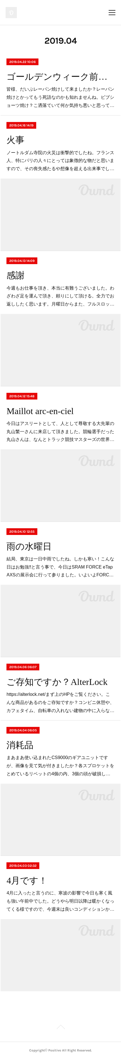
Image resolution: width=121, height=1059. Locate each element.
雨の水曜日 (29, 546)
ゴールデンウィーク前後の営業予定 (60, 77)
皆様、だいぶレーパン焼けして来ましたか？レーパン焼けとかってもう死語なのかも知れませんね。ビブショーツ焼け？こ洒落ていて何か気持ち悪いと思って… (60, 97)
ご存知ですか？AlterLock (57, 682)
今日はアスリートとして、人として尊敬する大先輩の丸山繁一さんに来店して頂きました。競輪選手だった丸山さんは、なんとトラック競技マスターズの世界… (60, 431)
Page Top (60, 1028)
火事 (15, 140)
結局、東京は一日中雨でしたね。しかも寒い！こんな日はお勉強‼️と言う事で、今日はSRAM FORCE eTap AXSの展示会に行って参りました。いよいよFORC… (60, 566)
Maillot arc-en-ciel (40, 411)
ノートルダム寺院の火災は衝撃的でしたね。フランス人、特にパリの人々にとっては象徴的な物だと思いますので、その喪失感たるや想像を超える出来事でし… (60, 160)
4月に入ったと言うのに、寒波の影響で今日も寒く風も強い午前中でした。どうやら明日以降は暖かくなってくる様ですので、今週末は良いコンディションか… (60, 901)
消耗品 (19, 745)
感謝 (15, 275)
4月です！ (26, 880)
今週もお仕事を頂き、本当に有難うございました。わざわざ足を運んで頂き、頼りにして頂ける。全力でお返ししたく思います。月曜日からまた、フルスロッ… (60, 296)
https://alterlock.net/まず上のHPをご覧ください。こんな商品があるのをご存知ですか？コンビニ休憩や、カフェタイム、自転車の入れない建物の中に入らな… (60, 702)
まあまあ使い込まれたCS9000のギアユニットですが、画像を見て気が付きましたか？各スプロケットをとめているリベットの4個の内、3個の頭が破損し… (60, 765)
